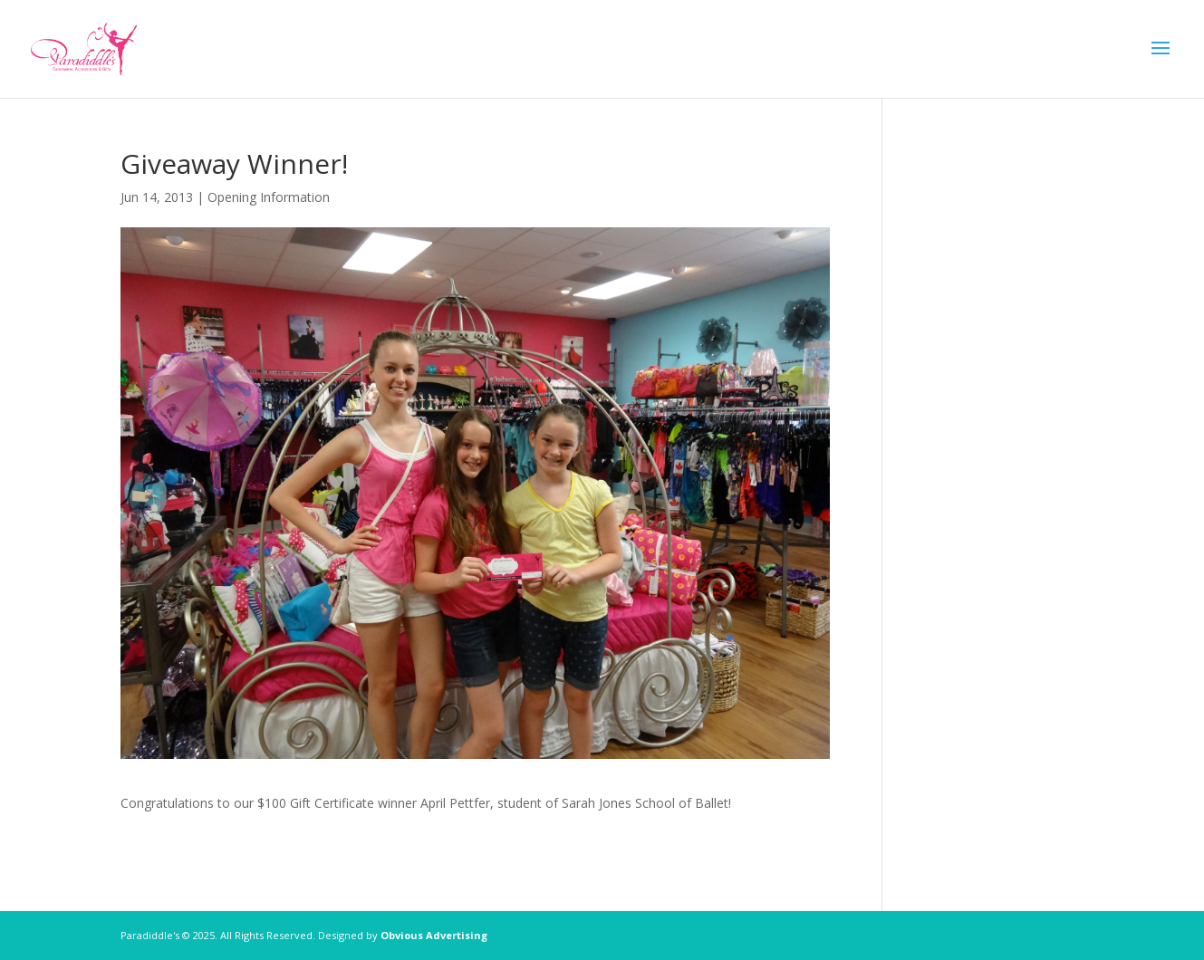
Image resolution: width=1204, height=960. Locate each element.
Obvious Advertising (433, 935)
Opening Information (268, 197)
